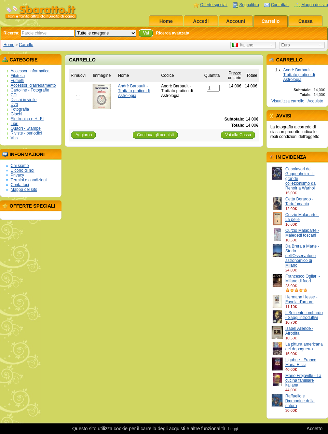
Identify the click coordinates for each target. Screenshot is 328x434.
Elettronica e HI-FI (27, 118)
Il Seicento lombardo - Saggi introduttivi (304, 315)
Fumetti (17, 80)
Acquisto (315, 101)
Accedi (201, 21)
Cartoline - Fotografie (30, 90)
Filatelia (18, 75)
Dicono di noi (22, 170)
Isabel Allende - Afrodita (299, 331)
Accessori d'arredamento (33, 85)
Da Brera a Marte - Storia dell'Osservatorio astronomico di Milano (302, 256)
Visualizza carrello (287, 101)
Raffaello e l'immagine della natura (300, 401)
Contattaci (280, 4)
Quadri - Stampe (26, 128)
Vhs (14, 138)
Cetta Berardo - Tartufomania (299, 201)
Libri (14, 123)
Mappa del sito (314, 4)
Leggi (233, 428)
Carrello (271, 21)
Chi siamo (20, 165)
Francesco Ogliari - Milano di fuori (302, 278)
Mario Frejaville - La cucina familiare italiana (303, 380)
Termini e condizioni (28, 180)
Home (166, 21)
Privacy (17, 175)
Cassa (305, 21)
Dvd (14, 104)
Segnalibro (249, 4)
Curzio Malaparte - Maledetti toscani (302, 233)
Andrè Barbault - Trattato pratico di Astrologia (299, 75)
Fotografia (20, 109)
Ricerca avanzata (172, 33)
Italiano (242, 45)
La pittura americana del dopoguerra (304, 346)
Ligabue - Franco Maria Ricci (300, 362)
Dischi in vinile (24, 99)
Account (235, 21)
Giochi (16, 114)
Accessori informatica (30, 71)
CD (13, 95)
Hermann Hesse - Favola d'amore (301, 299)
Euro (285, 45)
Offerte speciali (214, 4)
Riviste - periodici (26, 133)
